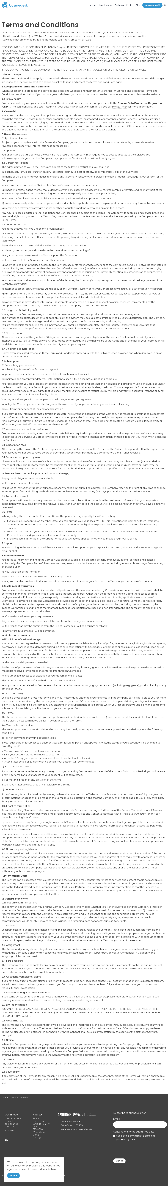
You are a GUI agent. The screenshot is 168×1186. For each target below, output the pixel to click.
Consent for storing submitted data (134, 1131)
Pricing (129, 5)
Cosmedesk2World (71, 1121)
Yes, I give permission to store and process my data (136, 1138)
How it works (105, 5)
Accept (13, 1175)
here (54, 1169)
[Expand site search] (165, 5)
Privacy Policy (120, 106)
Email (117, 1119)
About (93, 5)
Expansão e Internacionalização (71, 1131)
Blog (138, 5)
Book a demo (152, 5)
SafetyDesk (66, 1125)
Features (119, 5)
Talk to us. (10, 1130)
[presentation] (133, 1149)
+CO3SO (79, 1125)
